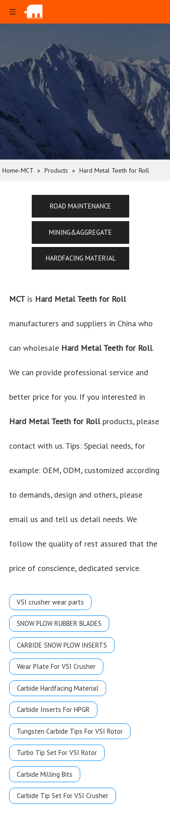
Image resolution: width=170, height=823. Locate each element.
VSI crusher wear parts (50, 602)
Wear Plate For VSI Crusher (56, 666)
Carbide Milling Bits (45, 774)
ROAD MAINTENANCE (80, 206)
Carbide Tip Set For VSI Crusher (62, 795)
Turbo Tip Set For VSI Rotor (57, 752)
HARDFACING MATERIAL (81, 258)
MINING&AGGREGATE (80, 232)
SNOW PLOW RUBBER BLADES (59, 623)
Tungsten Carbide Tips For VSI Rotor (70, 731)
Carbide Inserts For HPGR (53, 709)
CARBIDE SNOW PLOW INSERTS (62, 645)
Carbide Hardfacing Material (57, 688)
